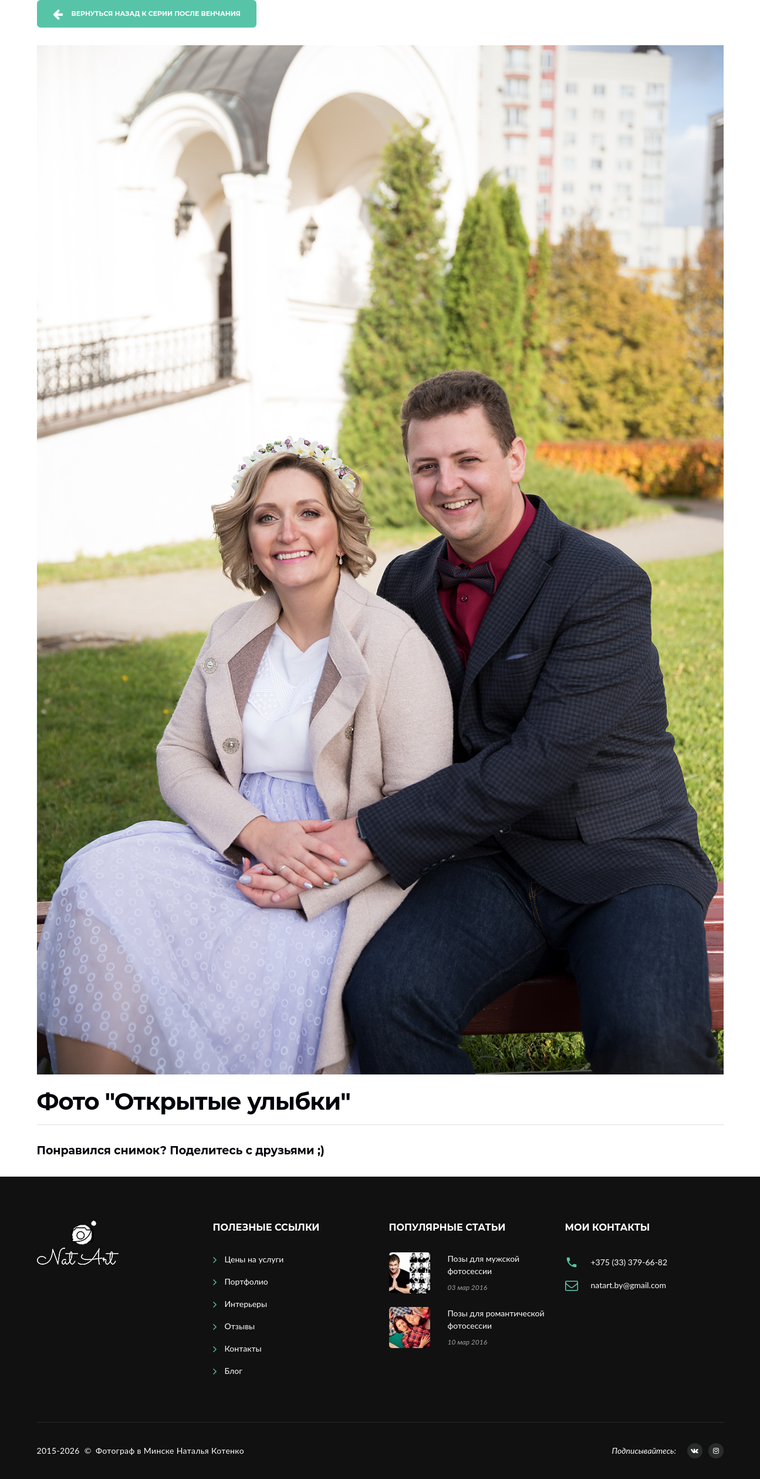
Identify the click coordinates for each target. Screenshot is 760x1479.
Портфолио (246, 1281)
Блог (233, 1371)
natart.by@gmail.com (628, 1285)
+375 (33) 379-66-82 (629, 1262)
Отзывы (240, 1326)
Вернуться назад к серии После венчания (156, 13)
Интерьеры (246, 1304)
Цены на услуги (254, 1259)
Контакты (243, 1348)
